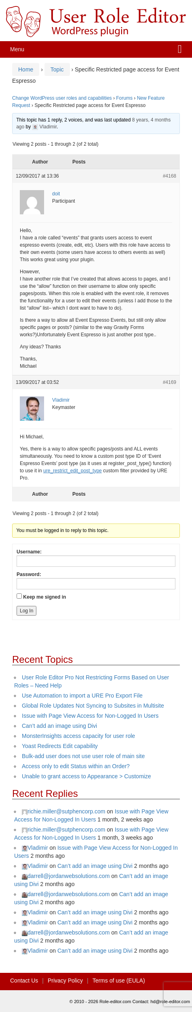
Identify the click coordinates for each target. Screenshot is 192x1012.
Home (25, 69)
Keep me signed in (44, 597)
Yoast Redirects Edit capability (60, 746)
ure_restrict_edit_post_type (72, 471)
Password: (29, 574)
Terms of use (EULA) (119, 980)
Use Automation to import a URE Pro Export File (82, 695)
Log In (26, 611)
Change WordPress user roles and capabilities (62, 98)
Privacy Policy (65, 980)
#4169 (169, 382)
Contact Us (24, 980)
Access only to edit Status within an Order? (76, 766)
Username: (29, 552)
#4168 (169, 176)
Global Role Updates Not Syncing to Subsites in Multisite (93, 705)
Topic (57, 69)
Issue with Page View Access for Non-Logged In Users (90, 715)
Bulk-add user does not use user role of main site (83, 756)
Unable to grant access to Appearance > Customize (86, 776)
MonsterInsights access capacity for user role (78, 736)
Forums (124, 98)
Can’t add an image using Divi (59, 726)
